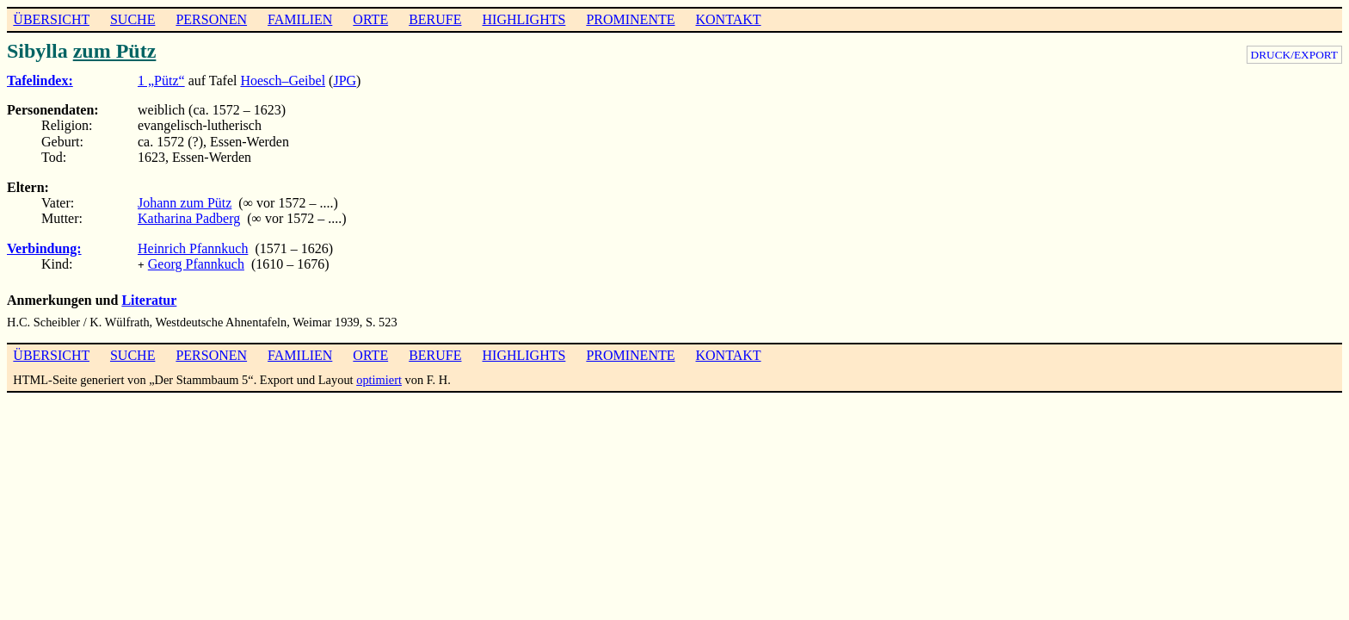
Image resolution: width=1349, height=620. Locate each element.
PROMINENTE (630, 19)
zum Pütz (115, 51)
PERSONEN (211, 19)
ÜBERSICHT (51, 19)
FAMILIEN (300, 19)
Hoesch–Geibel (282, 80)
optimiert (379, 378)
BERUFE (435, 19)
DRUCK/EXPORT (1294, 54)
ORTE (370, 19)
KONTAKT (728, 19)
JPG (344, 80)
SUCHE (132, 19)
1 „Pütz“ (161, 80)
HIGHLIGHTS (524, 19)
